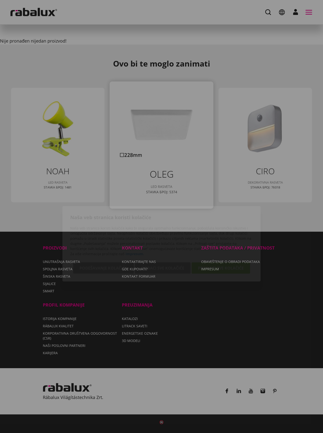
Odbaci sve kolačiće (162, 240)
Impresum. (135, 226)
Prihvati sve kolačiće (221, 240)
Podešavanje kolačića (103, 240)
